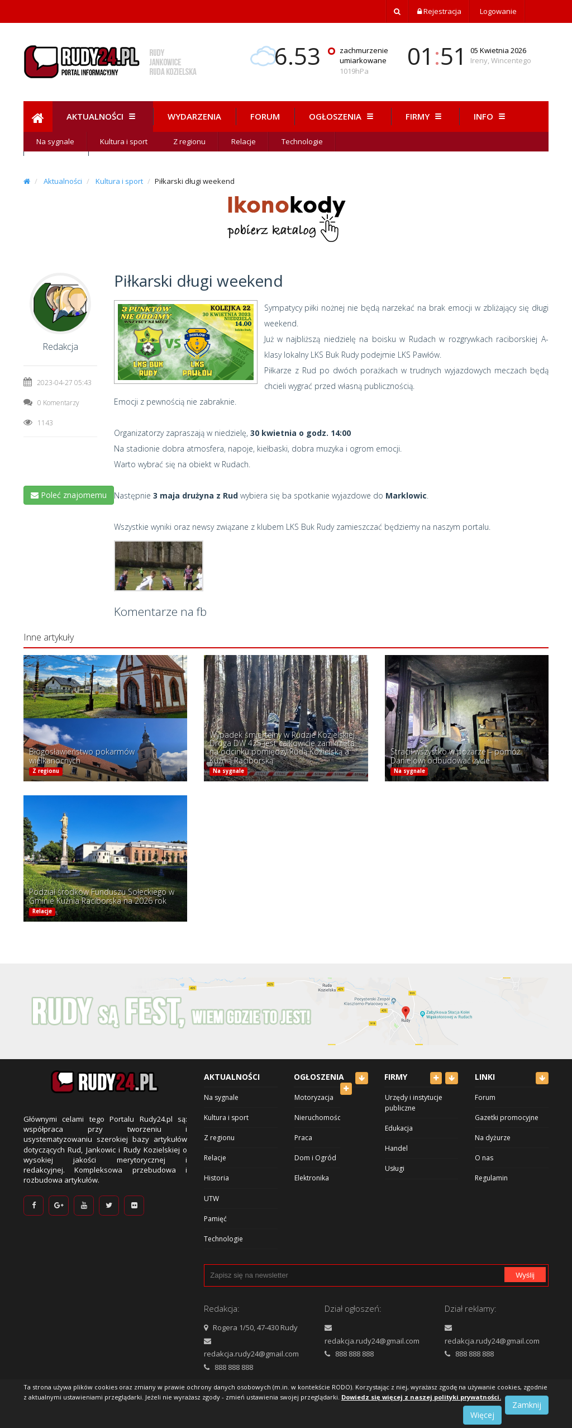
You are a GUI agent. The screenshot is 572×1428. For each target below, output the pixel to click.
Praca (303, 1137)
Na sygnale (55, 141)
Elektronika (311, 1178)
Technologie (302, 141)
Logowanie (497, 11)
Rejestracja (439, 11)
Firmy (425, 116)
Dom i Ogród (315, 1158)
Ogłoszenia (342, 116)
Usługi (394, 1168)
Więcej (482, 1415)
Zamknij (526, 1404)
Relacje (243, 141)
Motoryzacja (313, 1097)
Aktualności (102, 116)
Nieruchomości (318, 1117)
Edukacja (399, 1128)
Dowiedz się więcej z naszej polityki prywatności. (421, 1397)
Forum (265, 116)
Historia (216, 1178)
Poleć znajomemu (69, 495)
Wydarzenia (194, 116)
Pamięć (215, 1218)
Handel (396, 1148)
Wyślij (525, 1275)
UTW (211, 1198)
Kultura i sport (123, 141)
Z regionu (189, 141)
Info (491, 116)
